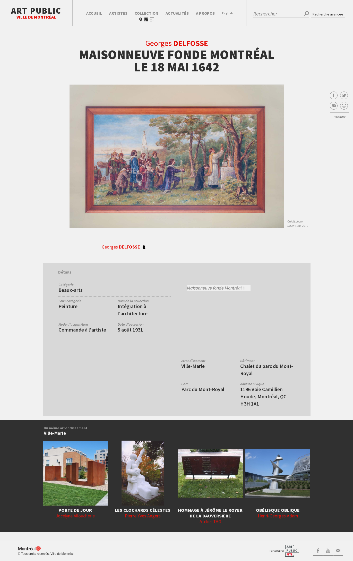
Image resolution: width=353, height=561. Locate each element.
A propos (205, 13)
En (227, 13)
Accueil (94, 13)
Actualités (177, 13)
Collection (146, 13)
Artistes (118, 13)
